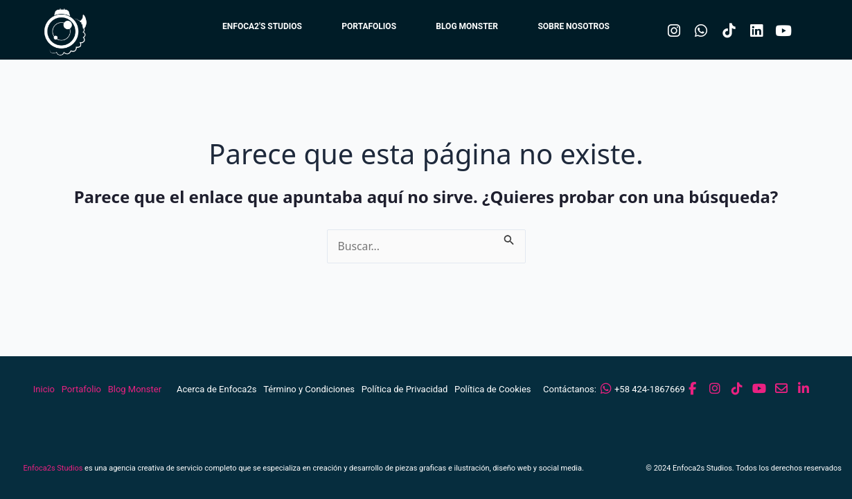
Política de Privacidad (405, 389)
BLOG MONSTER (463, 28)
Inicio (44, 389)
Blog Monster (134, 389)
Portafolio (81, 389)
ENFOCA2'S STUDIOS (253, 28)
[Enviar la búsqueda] (510, 237)
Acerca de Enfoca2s (216, 389)
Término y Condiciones (309, 389)
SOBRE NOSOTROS (573, 28)
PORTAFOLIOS (362, 28)
